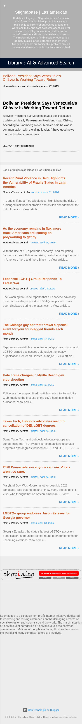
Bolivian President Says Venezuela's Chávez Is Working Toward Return (40, 105)
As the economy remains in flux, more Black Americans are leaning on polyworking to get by (32, 233)
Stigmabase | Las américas (41, 12)
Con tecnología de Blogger (41, 710)
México (41, 597)
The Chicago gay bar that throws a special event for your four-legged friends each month (35, 329)
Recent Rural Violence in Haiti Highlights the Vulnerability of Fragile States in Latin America (34, 182)
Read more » (69, 217)
